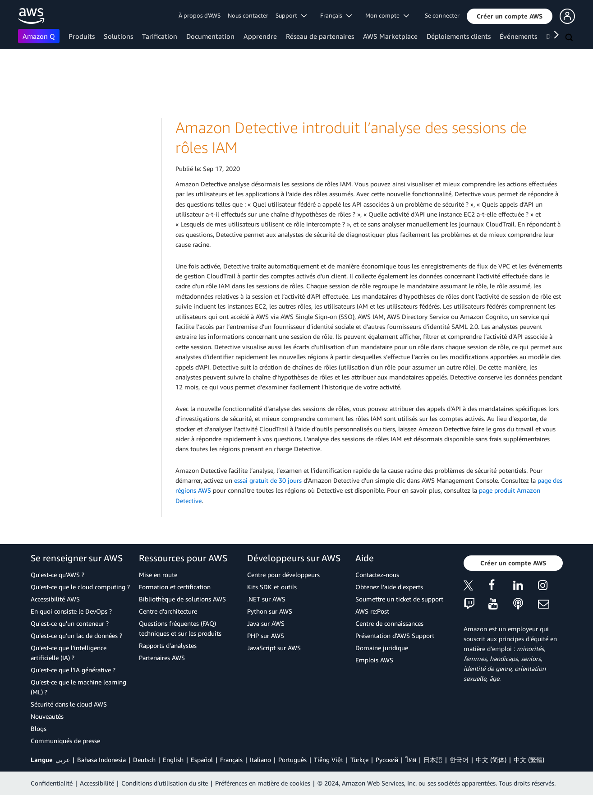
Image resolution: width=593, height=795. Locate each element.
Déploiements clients (459, 36)
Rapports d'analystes (168, 645)
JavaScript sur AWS (274, 648)
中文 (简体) (491, 759)
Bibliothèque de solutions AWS (182, 599)
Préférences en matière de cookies (262, 783)
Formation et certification (175, 587)
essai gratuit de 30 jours (268, 480)
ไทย (410, 759)
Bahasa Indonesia (101, 759)
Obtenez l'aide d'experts (389, 587)
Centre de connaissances (389, 623)
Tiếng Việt (328, 759)
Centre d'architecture (168, 611)
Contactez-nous (377, 574)
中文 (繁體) (529, 759)
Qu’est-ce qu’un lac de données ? (76, 635)
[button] (509, 16)
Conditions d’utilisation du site (164, 783)
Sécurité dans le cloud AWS (69, 704)
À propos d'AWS (200, 15)
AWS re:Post (372, 611)
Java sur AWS (266, 623)
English (173, 759)
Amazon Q (39, 36)
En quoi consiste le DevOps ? (71, 611)
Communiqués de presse (65, 740)
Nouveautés (47, 716)
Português (292, 759)
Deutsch (144, 759)
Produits (82, 36)
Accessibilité (97, 783)
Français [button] (336, 15)
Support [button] (291, 15)
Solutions (118, 36)
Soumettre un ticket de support (399, 599)
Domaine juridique (381, 648)
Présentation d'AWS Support (394, 635)
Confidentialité (52, 783)
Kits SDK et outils (272, 587)
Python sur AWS (269, 611)
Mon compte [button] (387, 15)
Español (202, 759)
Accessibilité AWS (55, 599)
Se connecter (442, 15)
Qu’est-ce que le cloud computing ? (80, 587)
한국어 (459, 759)
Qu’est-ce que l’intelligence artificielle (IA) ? (68, 652)
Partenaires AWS (162, 657)
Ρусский (387, 759)
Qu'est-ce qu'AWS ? (57, 574)
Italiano (260, 759)
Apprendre (260, 36)
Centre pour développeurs (283, 574)
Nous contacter (248, 15)
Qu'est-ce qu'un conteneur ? (70, 623)
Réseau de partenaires (320, 36)
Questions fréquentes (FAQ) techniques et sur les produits (180, 628)
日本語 (432, 759)
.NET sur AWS (266, 599)
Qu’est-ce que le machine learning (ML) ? (78, 687)
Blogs (38, 728)
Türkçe (359, 759)
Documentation (210, 36)
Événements (518, 36)
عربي (62, 759)
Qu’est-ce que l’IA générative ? (73, 670)
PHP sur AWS (265, 635)
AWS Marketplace (390, 36)
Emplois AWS (374, 660)
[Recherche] (570, 38)
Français (231, 759)
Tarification (159, 36)
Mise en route (158, 574)
